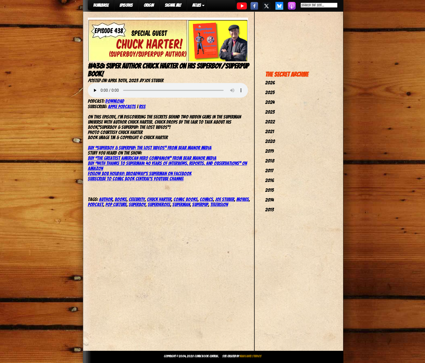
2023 (270, 111)
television (219, 204)
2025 (270, 92)
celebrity (137, 199)
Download (114, 101)
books (121, 199)
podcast (95, 204)
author (105, 199)
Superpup (200, 204)
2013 (269, 209)
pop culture (116, 204)
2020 (270, 141)
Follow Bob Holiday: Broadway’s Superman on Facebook (139, 173)
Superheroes (159, 204)
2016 (269, 180)
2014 (269, 199)
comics (206, 199)
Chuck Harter (159, 199)
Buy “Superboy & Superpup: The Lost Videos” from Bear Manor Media (149, 147)
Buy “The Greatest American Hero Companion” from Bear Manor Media (152, 158)
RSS (142, 106)
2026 (270, 82)
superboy (137, 204)
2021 (269, 131)
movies (242, 199)
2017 (269, 170)
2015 (269, 190)
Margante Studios (251, 356)
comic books (185, 199)
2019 (269, 151)
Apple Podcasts (122, 106)
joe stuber (224, 199)
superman (181, 204)
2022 (270, 121)
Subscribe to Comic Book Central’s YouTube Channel (135, 178)
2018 (269, 160)
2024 (270, 102)
